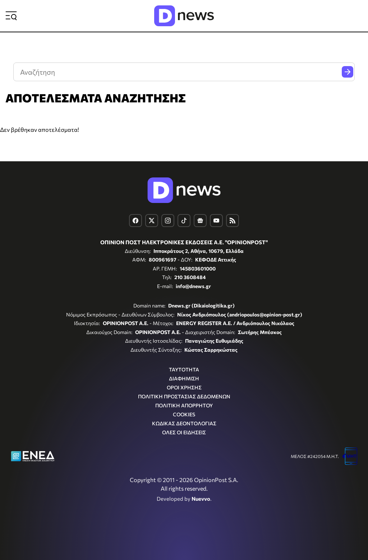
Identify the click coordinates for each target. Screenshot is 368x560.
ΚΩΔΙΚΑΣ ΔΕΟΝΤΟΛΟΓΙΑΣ (184, 423)
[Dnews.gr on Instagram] (167, 220)
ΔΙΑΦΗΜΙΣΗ (184, 378)
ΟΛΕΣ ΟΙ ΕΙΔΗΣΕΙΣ (184, 432)
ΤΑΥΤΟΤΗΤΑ (184, 369)
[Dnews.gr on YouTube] (216, 220)
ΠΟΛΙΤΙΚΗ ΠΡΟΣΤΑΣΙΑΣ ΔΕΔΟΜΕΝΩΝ (184, 396)
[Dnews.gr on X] (151, 220)
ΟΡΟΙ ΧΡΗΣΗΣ (184, 387)
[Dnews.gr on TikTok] (184, 220)
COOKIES (184, 414)
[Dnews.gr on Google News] (200, 220)
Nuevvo (201, 498)
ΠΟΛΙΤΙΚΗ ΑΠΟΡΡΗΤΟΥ (184, 405)
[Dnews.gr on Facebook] (135, 220)
